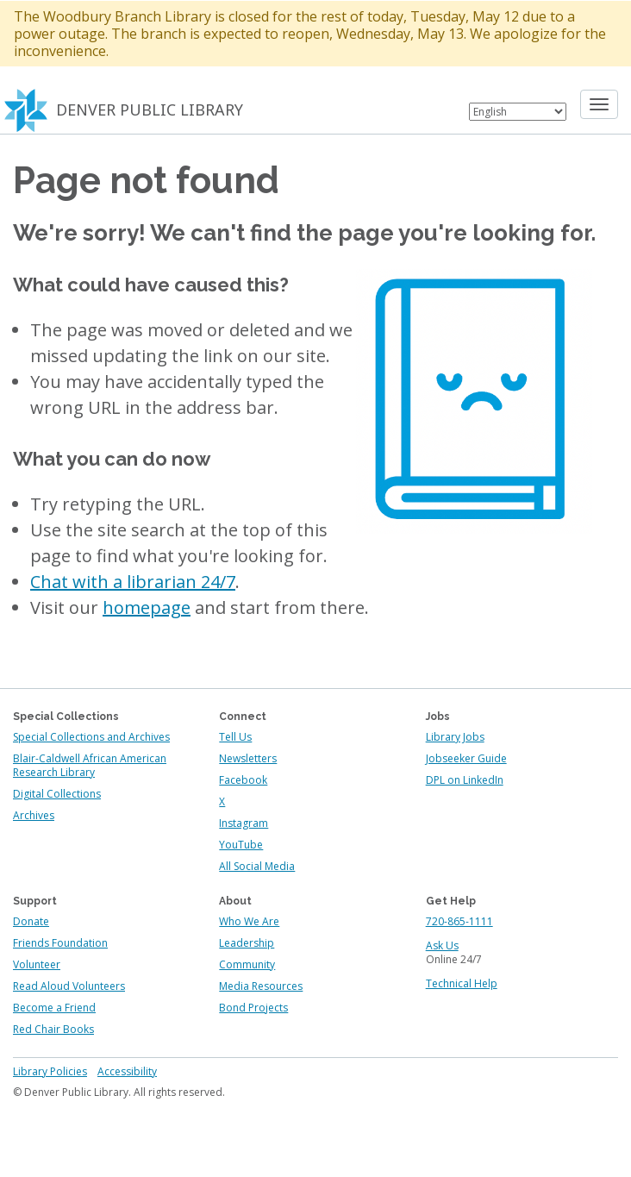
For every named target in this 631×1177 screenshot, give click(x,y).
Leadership (246, 943)
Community (247, 964)
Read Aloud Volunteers (69, 986)
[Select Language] (517, 112)
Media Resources (261, 986)
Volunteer (36, 964)
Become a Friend (54, 1007)
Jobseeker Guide (466, 758)
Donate (31, 921)
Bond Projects (253, 1007)
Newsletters (248, 758)
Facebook (243, 780)
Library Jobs (455, 736)
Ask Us (442, 945)
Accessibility (127, 1071)
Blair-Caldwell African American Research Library (89, 765)
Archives (33, 815)
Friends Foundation (60, 943)
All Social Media (257, 866)
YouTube (241, 844)
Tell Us (235, 736)
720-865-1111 (459, 921)
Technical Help (461, 983)
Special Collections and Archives (91, 736)
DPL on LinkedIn (464, 780)
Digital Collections (57, 793)
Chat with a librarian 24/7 (132, 581)
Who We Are (249, 921)
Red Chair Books (53, 1029)
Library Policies (50, 1071)
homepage (147, 607)
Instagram (243, 823)
